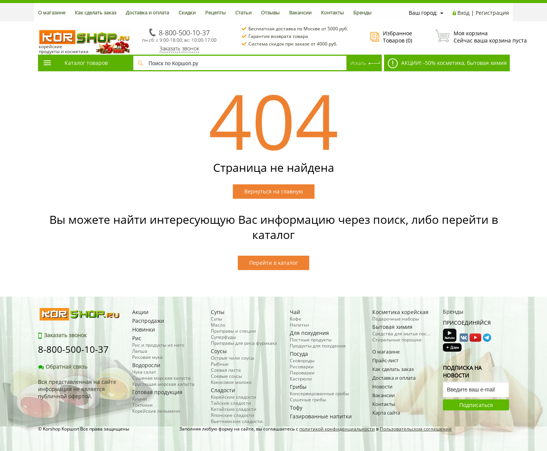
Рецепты (215, 12)
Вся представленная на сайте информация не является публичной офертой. (77, 389)
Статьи (243, 12)
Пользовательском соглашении (416, 429)
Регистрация (492, 12)
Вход (463, 12)
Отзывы (270, 12)
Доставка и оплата (147, 12)
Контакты (332, 12)
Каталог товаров (75, 63)
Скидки (187, 12)
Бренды (362, 12)
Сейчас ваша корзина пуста (472, 37)
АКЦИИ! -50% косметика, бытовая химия (447, 63)
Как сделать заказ (95, 12)
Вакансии (300, 12)
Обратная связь (62, 366)
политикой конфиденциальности (337, 429)
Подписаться (476, 405)
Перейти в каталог (273, 262)
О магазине (51, 12)
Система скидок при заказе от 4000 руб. (292, 44)
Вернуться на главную (273, 191)
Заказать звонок (179, 48)
